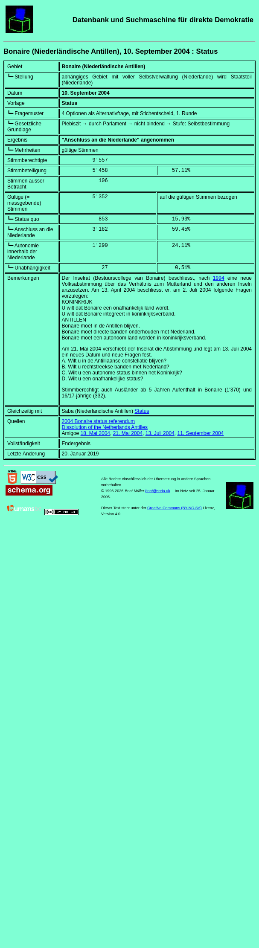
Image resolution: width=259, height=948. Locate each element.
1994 (218, 278)
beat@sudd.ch (158, 491)
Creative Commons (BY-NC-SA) (174, 508)
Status (141, 411)
